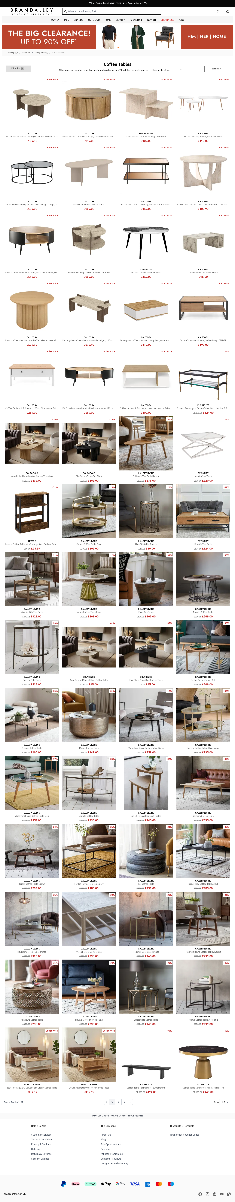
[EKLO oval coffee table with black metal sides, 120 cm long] (89, 381)
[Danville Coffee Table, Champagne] (203, 721)
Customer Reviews (111, 1158)
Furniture (26, 52)
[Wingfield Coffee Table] (31, 585)
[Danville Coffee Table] (89, 789)
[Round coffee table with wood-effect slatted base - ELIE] (31, 313)
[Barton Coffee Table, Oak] (203, 653)
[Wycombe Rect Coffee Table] (89, 925)
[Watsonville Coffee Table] (146, 993)
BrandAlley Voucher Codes (184, 1134)
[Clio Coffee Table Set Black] (89, 449)
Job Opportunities (111, 1144)
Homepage (13, 52)
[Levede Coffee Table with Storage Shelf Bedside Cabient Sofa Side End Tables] (31, 517)
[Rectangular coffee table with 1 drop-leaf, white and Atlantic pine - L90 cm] (146, 313)
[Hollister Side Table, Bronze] (146, 925)
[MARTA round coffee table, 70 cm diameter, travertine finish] (203, 177)
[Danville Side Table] (31, 653)
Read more (138, 1115)
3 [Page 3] (124, 1102)
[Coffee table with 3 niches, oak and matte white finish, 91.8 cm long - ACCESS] (146, 381)
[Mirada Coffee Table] (89, 721)
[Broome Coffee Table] (31, 721)
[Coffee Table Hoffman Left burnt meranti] (146, 1060)
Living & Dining (41, 52)
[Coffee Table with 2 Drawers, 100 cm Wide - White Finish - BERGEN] (31, 381)
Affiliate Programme (112, 1153)
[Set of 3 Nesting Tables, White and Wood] (203, 109)
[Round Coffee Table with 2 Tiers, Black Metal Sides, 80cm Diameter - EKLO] (31, 245)
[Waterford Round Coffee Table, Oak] (31, 789)
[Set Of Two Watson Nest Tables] (146, 789)
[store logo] (29, 11)
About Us (106, 1134)
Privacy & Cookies (41, 1144)
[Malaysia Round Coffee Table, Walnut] (203, 925)
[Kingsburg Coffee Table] (31, 993)
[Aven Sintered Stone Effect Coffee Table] (89, 653)
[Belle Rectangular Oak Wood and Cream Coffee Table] (31, 1060)
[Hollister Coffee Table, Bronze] (31, 925)
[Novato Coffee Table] (203, 585)
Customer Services (41, 1134)
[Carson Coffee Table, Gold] (89, 517)
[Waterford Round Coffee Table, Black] (146, 721)
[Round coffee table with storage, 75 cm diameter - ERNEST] (89, 109)
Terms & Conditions (41, 1139)
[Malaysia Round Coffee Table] (89, 993)
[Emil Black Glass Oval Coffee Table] (146, 653)
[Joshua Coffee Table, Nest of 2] (203, 993)
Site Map (105, 1149)
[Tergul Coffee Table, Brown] (31, 857)
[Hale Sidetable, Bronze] (146, 517)
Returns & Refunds (41, 1153)
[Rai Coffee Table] (146, 857)
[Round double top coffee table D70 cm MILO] (89, 245)
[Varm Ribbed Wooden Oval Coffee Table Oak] (31, 449)
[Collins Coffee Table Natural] (146, 449)
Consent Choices (40, 1158)
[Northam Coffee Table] (203, 789)
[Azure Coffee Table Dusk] (89, 585)
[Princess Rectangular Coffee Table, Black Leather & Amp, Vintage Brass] (203, 381)
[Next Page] (130, 1102)
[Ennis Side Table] (146, 585)
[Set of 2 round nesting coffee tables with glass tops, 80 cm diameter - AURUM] (31, 177)
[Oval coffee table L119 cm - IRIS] (89, 177)
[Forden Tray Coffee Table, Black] (203, 857)
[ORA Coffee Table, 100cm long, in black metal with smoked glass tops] (146, 177)
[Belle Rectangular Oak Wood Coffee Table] (89, 1060)
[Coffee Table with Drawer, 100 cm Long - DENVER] (203, 313)
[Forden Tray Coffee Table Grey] (89, 857)
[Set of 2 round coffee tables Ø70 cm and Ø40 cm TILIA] (31, 109)
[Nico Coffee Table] (203, 449)
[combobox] (134, 11)
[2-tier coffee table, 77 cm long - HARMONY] (146, 109)
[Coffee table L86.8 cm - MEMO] (203, 245)
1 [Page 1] (112, 1102)
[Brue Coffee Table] (203, 517)
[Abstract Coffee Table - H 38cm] (146, 245)
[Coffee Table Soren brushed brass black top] (203, 1060)
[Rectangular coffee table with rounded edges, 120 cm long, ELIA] (89, 313)
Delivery (35, 1149)
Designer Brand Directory (114, 1163)
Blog (103, 1139)
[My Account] (218, 11)
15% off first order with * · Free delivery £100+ (117, 3)
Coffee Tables (58, 52)
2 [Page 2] (118, 1102)
